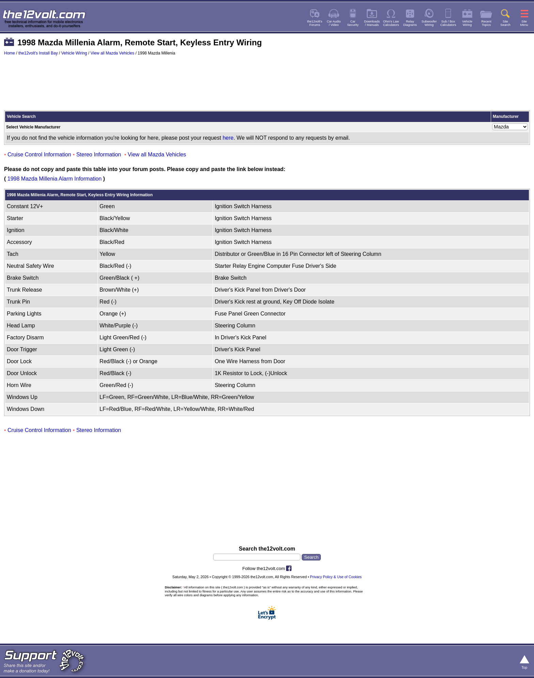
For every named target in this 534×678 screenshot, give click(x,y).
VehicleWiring (467, 23)
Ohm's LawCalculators (391, 23)
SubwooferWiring (429, 23)
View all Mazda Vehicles (113, 53)
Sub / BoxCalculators (448, 23)
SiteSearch (505, 23)
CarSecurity (353, 23)
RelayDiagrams (410, 23)
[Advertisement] (267, 86)
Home (9, 53)
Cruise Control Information (39, 154)
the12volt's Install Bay (38, 53)
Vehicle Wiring (74, 53)
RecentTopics (486, 23)
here (228, 138)
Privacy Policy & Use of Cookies (336, 577)
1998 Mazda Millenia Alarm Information (54, 179)
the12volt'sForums (314, 23)
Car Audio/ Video (334, 23)
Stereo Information (98, 154)
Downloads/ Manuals (372, 23)
